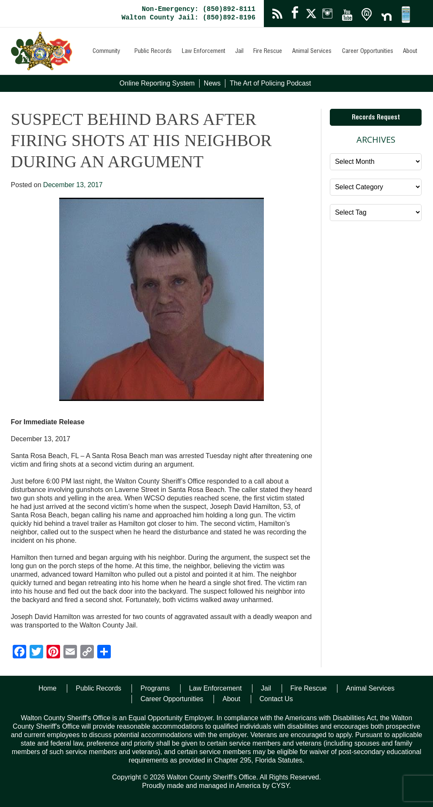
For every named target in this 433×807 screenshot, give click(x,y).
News (212, 83)
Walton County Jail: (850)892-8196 (188, 18)
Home (47, 688)
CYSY (280, 785)
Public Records (153, 52)
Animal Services (312, 52)
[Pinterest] (53, 653)
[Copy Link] (87, 653)
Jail (239, 52)
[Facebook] (19, 653)
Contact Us (276, 698)
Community (106, 52)
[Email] (70, 653)
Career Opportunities (367, 52)
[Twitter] (36, 653)
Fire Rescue (267, 52)
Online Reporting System (157, 83)
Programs (155, 688)
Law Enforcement (203, 52)
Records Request (376, 118)
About (410, 52)
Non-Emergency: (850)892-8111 (198, 9)
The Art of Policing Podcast (270, 83)
